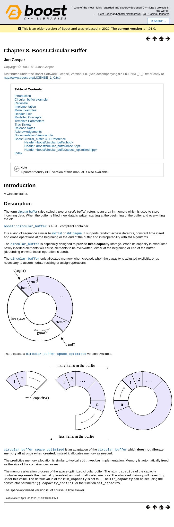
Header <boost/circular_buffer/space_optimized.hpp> (60, 149)
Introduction (23, 96)
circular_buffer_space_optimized (56, 353)
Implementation (25, 106)
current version (130, 28)
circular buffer (27, 211)
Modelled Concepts (28, 117)
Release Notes (25, 128)
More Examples (25, 110)
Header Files (23, 114)
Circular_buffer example (31, 99)
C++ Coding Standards (156, 13)
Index (18, 153)
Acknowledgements (28, 131)
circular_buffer (25, 243)
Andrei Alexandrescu (129, 13)
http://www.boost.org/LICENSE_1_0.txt (32, 77)
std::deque (74, 233)
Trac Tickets (23, 124)
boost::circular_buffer (25, 226)
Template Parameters (29, 121)
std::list (57, 233)
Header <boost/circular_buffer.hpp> (48, 142)
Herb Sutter (105, 13)
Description (18, 203)
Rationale (21, 103)
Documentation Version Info (34, 135)
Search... (158, 21)
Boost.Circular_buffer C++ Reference (40, 139)
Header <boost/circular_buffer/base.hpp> (52, 146)
